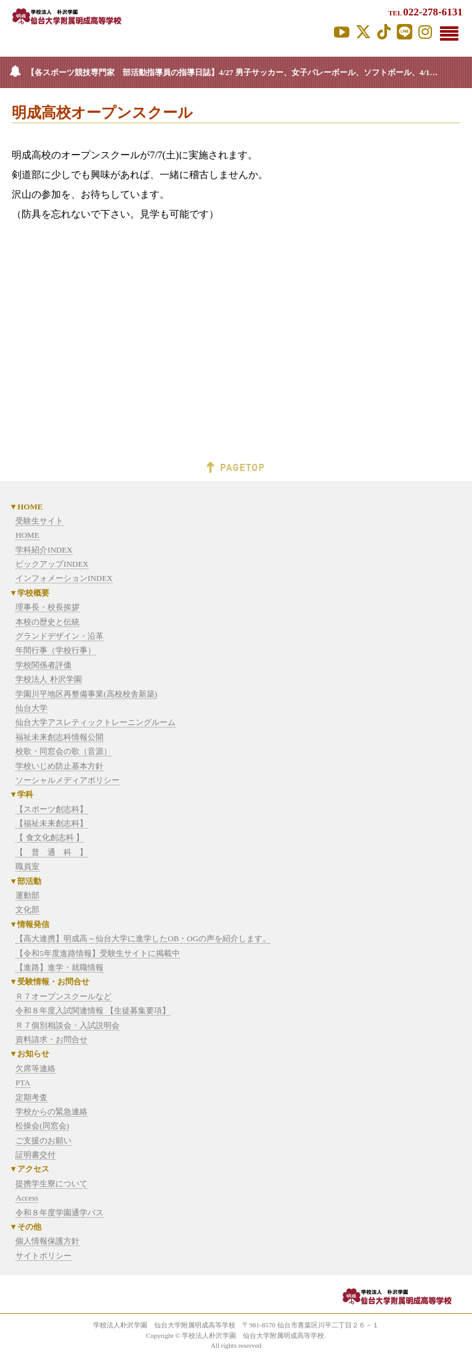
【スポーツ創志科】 (51, 809)
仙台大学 (31, 708)
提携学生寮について (51, 1183)
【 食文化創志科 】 (49, 837)
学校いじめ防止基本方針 (59, 766)
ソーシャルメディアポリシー (67, 780)
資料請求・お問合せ (51, 1039)
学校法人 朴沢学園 (48, 679)
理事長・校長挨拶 (47, 607)
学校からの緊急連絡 (51, 1111)
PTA (22, 1082)
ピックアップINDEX (51, 564)
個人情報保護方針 (47, 1241)
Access (26, 1197)
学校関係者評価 (43, 665)
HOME (27, 535)
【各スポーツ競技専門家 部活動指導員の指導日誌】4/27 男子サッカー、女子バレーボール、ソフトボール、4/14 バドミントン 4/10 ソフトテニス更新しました (249, 72)
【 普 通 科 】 (51, 852)
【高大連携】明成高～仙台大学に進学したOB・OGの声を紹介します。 (143, 938)
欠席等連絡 (35, 1068)
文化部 (27, 909)
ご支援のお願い (43, 1140)
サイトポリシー (43, 1255)
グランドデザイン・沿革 (59, 636)
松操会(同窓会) (42, 1125)
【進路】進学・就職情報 (59, 967)
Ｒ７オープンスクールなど (63, 996)
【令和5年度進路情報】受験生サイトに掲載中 (97, 953)
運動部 (27, 895)
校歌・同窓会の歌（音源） (63, 751)
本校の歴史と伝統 (47, 621)
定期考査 (31, 1097)
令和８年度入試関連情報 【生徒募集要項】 (92, 1010)
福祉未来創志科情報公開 (59, 737)
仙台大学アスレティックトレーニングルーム (95, 722)
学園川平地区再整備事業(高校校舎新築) (86, 694)
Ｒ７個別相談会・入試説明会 (67, 1025)
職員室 (27, 866)
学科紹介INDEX (43, 549)
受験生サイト (39, 520)
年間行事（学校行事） (55, 650)
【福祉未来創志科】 (51, 823)
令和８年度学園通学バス (59, 1212)
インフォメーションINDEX (63, 578)
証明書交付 (35, 1154)
